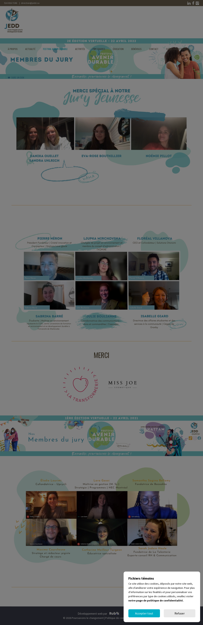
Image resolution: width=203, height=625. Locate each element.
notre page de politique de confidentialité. (155, 600)
